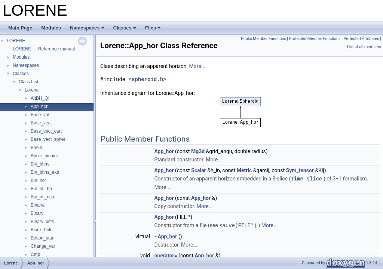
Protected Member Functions (315, 38)
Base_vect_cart (46, 131)
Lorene (32, 90)
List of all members (364, 46)
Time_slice (306, 178)
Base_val (40, 114)
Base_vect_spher (48, 139)
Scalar (198, 170)
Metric (244, 170)
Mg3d (198, 151)
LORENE (16, 40)
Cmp (35, 254)
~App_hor (165, 236)
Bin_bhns (40, 164)
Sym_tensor (300, 170)
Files (153, 28)
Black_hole (42, 229)
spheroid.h (147, 79)
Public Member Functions (263, 38)
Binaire (38, 205)
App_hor (39, 106)
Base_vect (41, 123)
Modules (51, 28)
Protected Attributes (361, 38)
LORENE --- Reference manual (44, 49)
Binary (37, 213)
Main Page (20, 28)
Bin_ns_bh (41, 188)
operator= (165, 255)
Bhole (36, 147)
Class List (28, 81)
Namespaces (87, 28)
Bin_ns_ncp (42, 197)
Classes (124, 28)
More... (197, 66)
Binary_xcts (42, 221)
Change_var (43, 246)
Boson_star (42, 238)
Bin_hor (38, 180)
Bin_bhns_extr (45, 172)
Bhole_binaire (44, 155)
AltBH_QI (40, 98)
